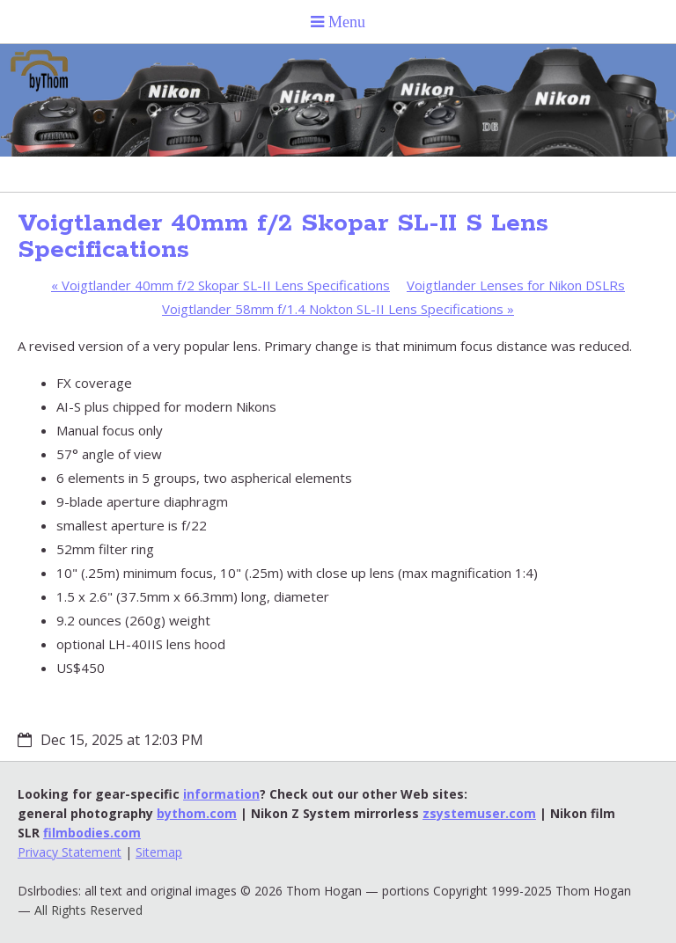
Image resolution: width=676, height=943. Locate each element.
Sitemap (159, 852)
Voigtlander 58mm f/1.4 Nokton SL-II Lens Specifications (338, 309)
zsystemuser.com (479, 813)
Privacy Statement (69, 852)
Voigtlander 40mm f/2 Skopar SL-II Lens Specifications (220, 285)
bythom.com (197, 813)
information (221, 794)
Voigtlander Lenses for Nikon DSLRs (516, 285)
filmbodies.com (92, 832)
